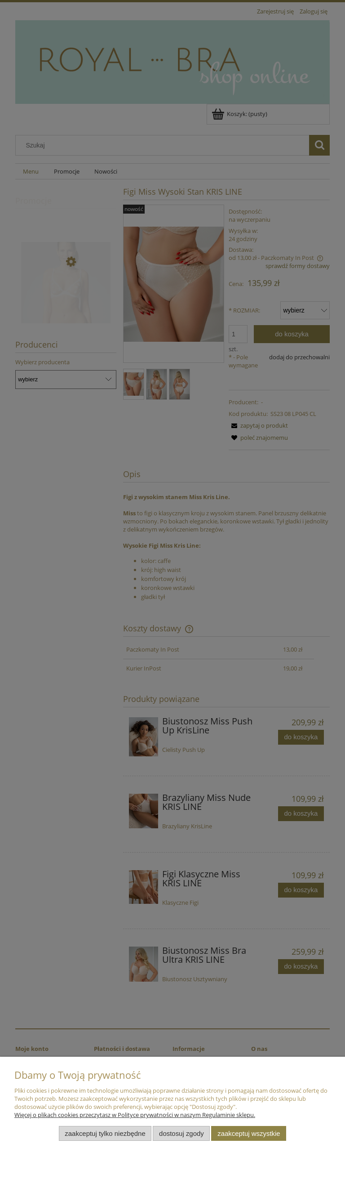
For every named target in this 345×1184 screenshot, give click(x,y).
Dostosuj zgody (181, 1133)
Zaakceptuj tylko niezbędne (105, 1133)
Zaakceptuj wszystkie (248, 1133)
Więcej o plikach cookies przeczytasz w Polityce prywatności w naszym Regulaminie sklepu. (134, 1115)
